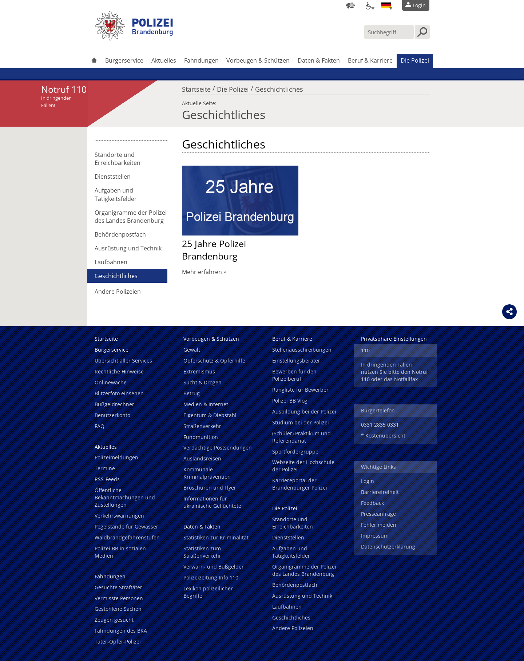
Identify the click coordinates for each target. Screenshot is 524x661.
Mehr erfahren (202, 272)
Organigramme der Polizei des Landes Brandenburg (131, 217)
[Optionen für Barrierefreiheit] (368, 5)
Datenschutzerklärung (388, 546)
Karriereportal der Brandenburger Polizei (299, 484)
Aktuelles (163, 60)
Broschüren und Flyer (209, 487)
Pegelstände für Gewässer (126, 526)
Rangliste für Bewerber (300, 389)
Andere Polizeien (118, 292)
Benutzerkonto (112, 415)
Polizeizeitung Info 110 (210, 577)
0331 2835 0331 (380, 424)
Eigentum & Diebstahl (210, 415)
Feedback (372, 502)
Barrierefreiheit (380, 491)
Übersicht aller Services (123, 360)
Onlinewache (111, 382)
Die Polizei (415, 60)
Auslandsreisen (202, 458)
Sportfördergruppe (295, 451)
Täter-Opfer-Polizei (118, 641)
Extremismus (199, 371)
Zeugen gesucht (114, 619)
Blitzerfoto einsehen (119, 393)
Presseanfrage (378, 513)
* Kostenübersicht (383, 435)
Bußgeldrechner (114, 404)
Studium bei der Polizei (300, 422)
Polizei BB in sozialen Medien (120, 552)
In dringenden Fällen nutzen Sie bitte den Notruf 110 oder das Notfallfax (394, 372)
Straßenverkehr (202, 426)
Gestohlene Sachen (118, 608)
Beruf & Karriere (370, 60)
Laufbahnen (111, 262)
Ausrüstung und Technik (128, 248)
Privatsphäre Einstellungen (394, 338)
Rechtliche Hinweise (119, 371)
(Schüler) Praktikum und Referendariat (301, 437)
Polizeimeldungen (116, 457)
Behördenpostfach (120, 234)
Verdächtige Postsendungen (217, 447)
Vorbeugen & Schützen (258, 60)
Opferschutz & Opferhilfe (214, 360)
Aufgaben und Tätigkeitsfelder (116, 194)
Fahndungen (201, 60)
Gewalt (191, 349)
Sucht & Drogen (202, 382)
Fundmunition (200, 437)
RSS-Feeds (107, 479)
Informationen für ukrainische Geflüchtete (212, 502)
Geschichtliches (279, 87)
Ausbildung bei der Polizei (304, 411)
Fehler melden (378, 524)
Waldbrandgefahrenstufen (127, 537)
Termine (105, 468)
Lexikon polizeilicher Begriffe (208, 592)
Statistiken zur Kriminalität (216, 537)
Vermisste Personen (119, 598)
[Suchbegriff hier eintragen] (389, 32)
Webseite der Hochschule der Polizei (303, 466)
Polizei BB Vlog (289, 400)
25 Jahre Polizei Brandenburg (214, 249)
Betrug (191, 393)
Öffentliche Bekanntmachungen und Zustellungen (125, 497)
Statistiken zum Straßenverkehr (202, 552)
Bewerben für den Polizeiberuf (294, 375)
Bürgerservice (124, 60)
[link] (134, 38)
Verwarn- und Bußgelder (213, 566)
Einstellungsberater (296, 360)
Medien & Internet (205, 404)
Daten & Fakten (319, 60)
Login (367, 481)
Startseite (196, 87)
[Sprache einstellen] (386, 5)
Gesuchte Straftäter (118, 587)
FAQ (99, 426)
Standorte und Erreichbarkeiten (117, 159)
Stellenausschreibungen (302, 349)
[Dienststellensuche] (350, 5)
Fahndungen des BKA (121, 630)
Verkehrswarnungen (119, 515)
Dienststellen (113, 177)
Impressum (375, 535)
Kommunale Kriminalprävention (207, 473)
